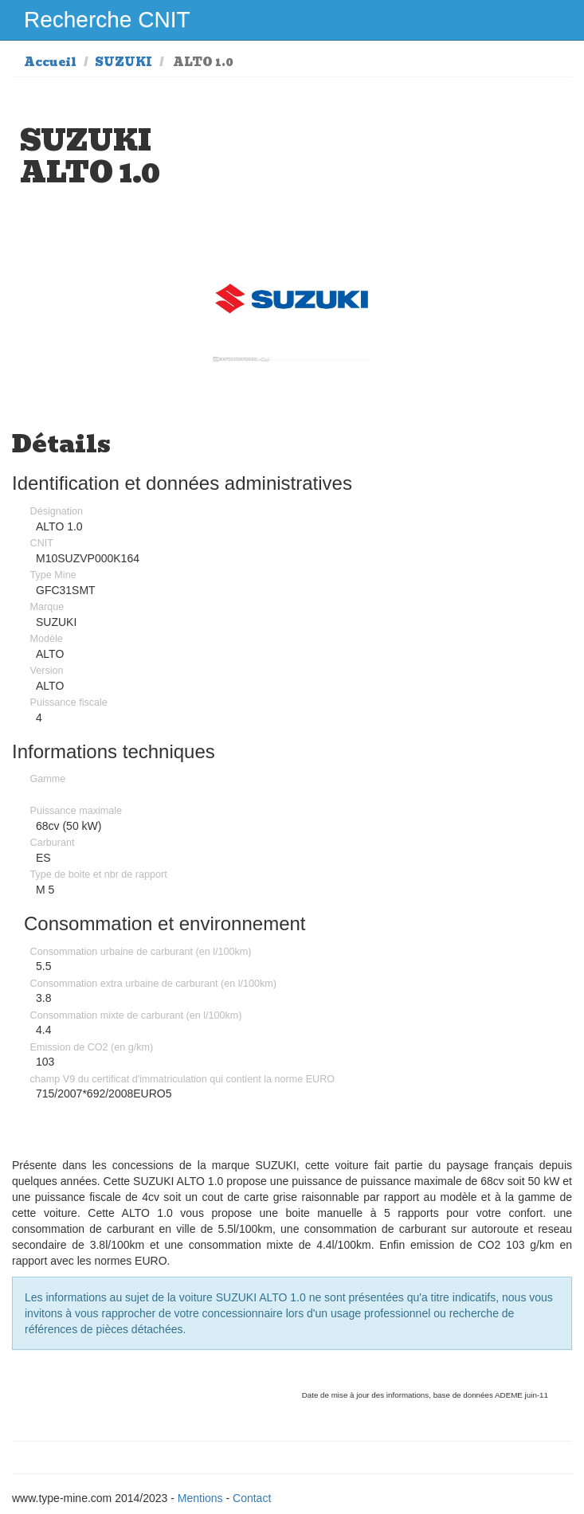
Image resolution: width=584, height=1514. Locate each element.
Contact (252, 1498)
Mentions (200, 1498)
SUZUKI (123, 62)
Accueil (50, 62)
